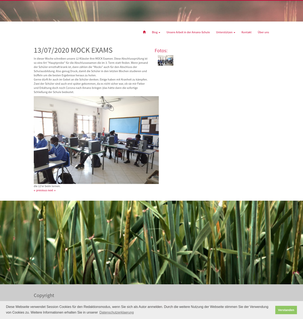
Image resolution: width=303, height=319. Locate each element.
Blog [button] (156, 32)
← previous (40, 190)
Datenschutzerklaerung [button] (116, 312)
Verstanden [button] (286, 310)
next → (52, 190)
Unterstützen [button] (225, 32)
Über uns (263, 32)
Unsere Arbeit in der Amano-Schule (188, 32)
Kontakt (247, 32)
